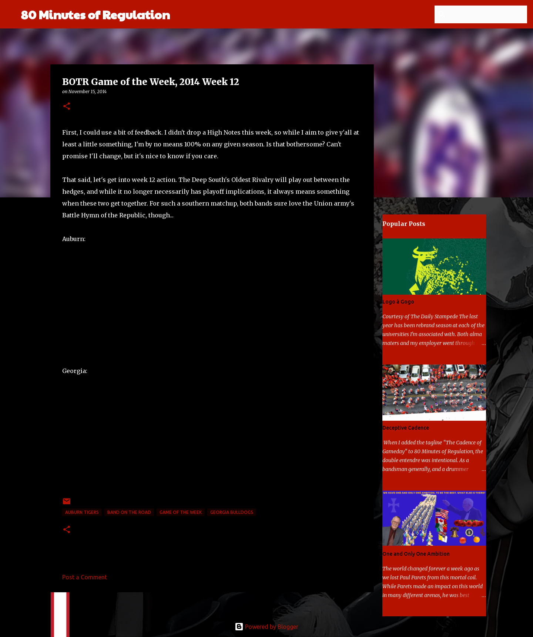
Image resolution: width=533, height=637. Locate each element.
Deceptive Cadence (405, 428)
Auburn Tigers (82, 512)
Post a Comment (84, 577)
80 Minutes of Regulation (95, 14)
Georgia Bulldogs (231, 512)
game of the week (181, 512)
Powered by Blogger (266, 626)
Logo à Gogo (398, 302)
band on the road (129, 512)
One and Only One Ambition (416, 554)
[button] (66, 107)
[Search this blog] (488, 14)
